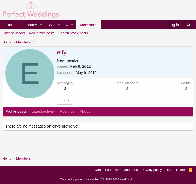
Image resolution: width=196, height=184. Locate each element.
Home (11, 24)
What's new (58, 24)
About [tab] (85, 111)
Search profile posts (73, 33)
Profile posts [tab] (16, 111)
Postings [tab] (67, 111)
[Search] (188, 24)
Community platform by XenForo (98, 179)
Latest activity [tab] (43, 111)
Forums (30, 24)
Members (88, 24)
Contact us (103, 170)
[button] (41, 24)
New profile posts (41, 33)
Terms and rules (126, 170)
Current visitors (14, 33)
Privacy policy (152, 170)
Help (169, 170)
